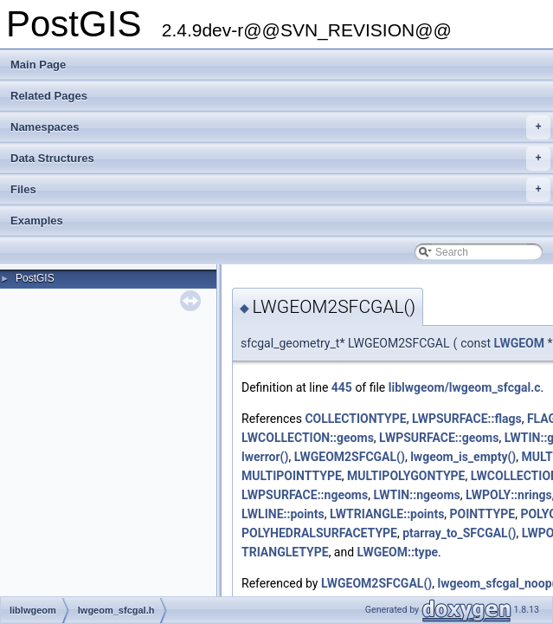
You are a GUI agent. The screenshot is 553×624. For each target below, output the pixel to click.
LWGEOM (519, 343)
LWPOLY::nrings (509, 495)
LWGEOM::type (398, 552)
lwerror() (264, 457)
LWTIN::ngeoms (416, 495)
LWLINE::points (283, 514)
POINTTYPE (483, 514)
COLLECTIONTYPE (355, 419)
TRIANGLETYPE (285, 552)
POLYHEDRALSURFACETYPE (319, 533)
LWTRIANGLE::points (387, 514)
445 (341, 387)
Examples (36, 220)
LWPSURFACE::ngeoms (304, 495)
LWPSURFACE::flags (467, 419)
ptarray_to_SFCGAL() (459, 533)
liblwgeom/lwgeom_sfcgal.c (465, 387)
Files (280, 190)
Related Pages (48, 95)
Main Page (38, 64)
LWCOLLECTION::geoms (307, 438)
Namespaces (280, 127)
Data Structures (280, 158)
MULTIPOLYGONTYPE (406, 476)
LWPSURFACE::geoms (438, 438)
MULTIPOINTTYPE (291, 476)
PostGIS (35, 278)
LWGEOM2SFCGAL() (349, 457)
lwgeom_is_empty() (463, 457)
